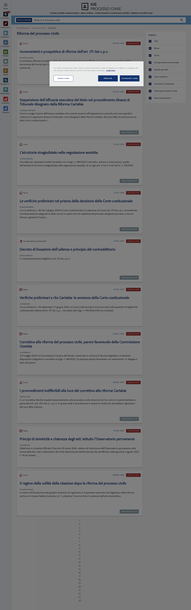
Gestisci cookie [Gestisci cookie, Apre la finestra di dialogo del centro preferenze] (63, 78)
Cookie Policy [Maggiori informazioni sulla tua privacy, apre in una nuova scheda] (110, 70)
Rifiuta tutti (108, 78)
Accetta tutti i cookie (130, 78)
